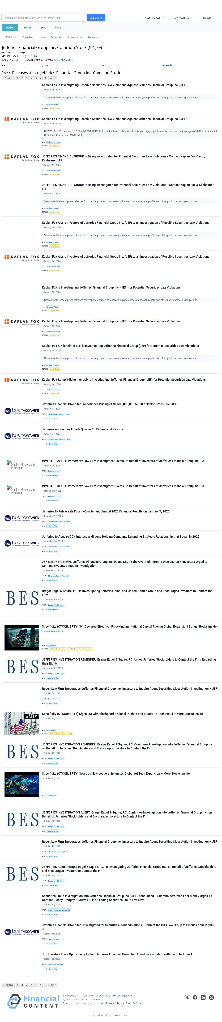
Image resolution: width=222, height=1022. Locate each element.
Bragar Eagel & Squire (56, 605)
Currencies (56, 37)
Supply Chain (54, 108)
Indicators (208, 17)
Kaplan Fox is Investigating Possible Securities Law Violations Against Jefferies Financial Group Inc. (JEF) (114, 85)
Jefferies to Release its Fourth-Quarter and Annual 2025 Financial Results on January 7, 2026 (106, 511)
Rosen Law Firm (54, 699)
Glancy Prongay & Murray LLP (59, 910)
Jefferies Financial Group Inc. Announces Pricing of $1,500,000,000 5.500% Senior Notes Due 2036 (109, 404)
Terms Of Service (135, 1003)
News (42, 37)
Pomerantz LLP (54, 471)
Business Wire (51, 419)
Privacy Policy (113, 1003)
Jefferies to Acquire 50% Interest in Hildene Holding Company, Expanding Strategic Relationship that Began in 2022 (120, 536)
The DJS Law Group (55, 939)
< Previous (8, 78)
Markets (10, 27)
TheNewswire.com (53, 142)
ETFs (43, 27)
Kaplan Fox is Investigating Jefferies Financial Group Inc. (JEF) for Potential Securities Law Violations (111, 287)
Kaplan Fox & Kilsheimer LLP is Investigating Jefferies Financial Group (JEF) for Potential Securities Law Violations (120, 346)
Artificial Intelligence (57, 649)
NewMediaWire (52, 105)
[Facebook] (195, 1001)
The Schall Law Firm (55, 964)
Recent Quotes (152, 17)
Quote (44, 65)
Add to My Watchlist (63, 60)
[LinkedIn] (203, 1001)
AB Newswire (51, 645)
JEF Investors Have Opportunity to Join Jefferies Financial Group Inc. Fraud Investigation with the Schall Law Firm (119, 954)
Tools (58, 27)
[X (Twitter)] (187, 1001)
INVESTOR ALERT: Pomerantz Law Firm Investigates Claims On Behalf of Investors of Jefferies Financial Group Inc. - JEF (124, 461)
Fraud (69, 649)
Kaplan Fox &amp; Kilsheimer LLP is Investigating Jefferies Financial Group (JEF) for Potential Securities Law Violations (124, 379)
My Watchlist (181, 17)
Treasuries (94, 37)
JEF (98, 47)
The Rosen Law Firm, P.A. (57, 852)
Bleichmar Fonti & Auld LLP (58, 576)
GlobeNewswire (52, 476)
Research (166, 65)
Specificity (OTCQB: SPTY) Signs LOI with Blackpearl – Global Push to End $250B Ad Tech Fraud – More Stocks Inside (122, 714)
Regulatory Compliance (83, 649)
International (75, 37)
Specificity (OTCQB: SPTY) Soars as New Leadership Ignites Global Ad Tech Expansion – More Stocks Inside (116, 773)
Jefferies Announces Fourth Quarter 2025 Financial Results (82, 429)
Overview (28, 37)
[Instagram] (211, 1001)
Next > (53, 78)
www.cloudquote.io (122, 995)
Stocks (27, 27)
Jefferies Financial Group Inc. (59, 414)
